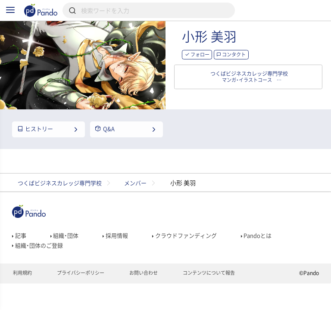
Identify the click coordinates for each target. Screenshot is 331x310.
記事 (19, 252)
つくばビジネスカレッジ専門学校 (63, 198)
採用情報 (119, 252)
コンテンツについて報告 (221, 295)
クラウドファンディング (191, 252)
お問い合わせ (151, 295)
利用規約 (23, 295)
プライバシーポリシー (84, 295)
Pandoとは (267, 252)
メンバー (145, 198)
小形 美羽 (243, 47)
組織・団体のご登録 (39, 264)
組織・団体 (66, 252)
